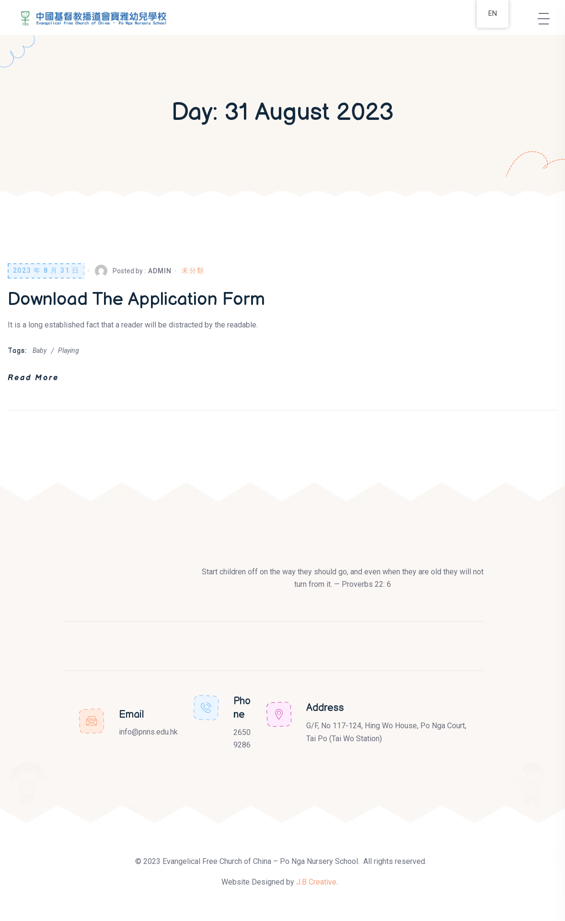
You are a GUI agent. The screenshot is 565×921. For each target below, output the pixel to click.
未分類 (193, 270)
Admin (159, 271)
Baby (39, 350)
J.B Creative (316, 881)
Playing (68, 350)
